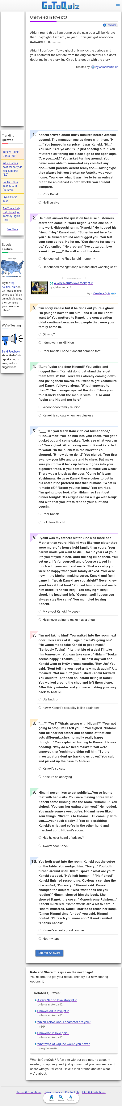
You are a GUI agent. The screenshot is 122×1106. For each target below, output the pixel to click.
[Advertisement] (73, 99)
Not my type (49, 939)
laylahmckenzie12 (106, 67)
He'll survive (49, 202)
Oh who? (47, 334)
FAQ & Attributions (94, 1092)
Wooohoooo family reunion (59, 407)
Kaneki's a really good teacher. (62, 930)
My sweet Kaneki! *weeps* (59, 611)
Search (61, 1098)
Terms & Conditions (28, 1092)
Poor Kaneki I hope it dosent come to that (69, 351)
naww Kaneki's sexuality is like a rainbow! (69, 708)
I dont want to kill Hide (56, 342)
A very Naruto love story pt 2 (73, 283)
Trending (70, 1098)
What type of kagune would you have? (63, 1044)
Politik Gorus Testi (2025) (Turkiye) (10, 186)
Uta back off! (50, 699)
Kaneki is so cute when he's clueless (66, 415)
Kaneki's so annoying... (56, 777)
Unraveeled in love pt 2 (53, 1011)
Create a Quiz (101, 293)
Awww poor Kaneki (54, 846)
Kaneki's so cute (52, 768)
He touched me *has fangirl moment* (67, 258)
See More (12, 229)
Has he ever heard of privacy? (61, 837)
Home (51, 1098)
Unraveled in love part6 (53, 1033)
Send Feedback (11, 351)
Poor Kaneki (49, 194)
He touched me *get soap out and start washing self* (78, 267)
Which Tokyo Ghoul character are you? (63, 1022)
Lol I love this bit (52, 522)
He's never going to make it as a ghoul (67, 620)
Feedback (111, 25)
